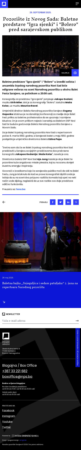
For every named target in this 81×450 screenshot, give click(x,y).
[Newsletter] (34, 321)
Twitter (6, 427)
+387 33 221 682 (14, 371)
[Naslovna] (4, 4)
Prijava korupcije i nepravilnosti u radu (77, 348)
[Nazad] (4, 202)
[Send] (72, 321)
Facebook (8, 410)
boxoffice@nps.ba (17, 376)
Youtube (7, 421)
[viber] (76, 202)
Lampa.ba (22, 440)
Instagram (8, 416)
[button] (79, 241)
